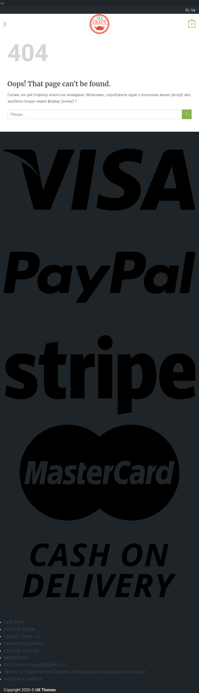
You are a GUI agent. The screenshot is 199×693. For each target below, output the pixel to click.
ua (193, 10)
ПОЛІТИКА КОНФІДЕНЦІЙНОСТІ (36, 665)
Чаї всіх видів (19, 629)
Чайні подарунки (24, 643)
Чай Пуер (14, 622)
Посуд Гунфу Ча (22, 636)
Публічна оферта (23, 679)
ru (187, 10)
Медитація (16, 658)
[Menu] (7, 24)
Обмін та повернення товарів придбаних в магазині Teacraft (75, 672)
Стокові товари (21, 651)
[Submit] (187, 114)
